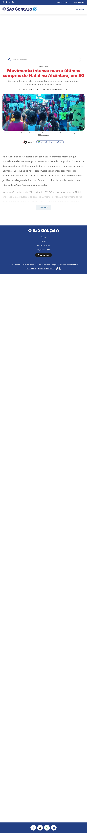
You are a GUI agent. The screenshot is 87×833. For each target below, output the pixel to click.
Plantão (43, 237)
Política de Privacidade (46, 269)
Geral (43, 241)
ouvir (28, 142)
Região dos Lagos (43, 249)
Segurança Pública (43, 245)
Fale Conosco (31, 269)
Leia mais (43, 207)
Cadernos (43, 66)
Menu (80, 9)
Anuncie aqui (43, 255)
